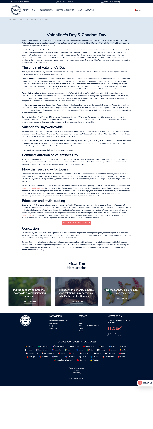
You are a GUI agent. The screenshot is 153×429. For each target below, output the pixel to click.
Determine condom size (58, 363)
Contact (81, 371)
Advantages (54, 366)
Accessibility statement (76, 411)
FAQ (80, 363)
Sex (21, 19)
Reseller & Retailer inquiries (89, 368)
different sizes (27, 258)
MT (137, 10)
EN (141, 10)
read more (30, 344)
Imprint (76, 413)
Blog (79, 10)
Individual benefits (65, 10)
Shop (34, 10)
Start (25, 10)
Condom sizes (46, 10)
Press (81, 373)
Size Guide (147, 383)
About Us (53, 371)
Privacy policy (76, 415)
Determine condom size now (76, 265)
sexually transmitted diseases (33, 231)
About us (89, 10)
